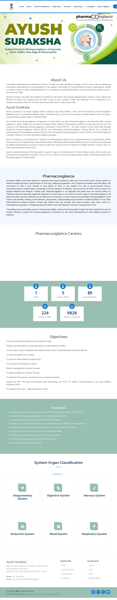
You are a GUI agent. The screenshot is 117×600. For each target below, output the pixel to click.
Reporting (78, 6)
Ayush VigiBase (104, 6)
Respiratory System (94, 534)
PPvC (91, 574)
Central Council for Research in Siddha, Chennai (42, 594)
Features (67, 6)
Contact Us (66, 578)
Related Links (67, 574)
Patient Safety (94, 578)
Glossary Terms (68, 569)
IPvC (91, 569)
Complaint (91, 6)
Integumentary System (22, 497)
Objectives (56, 6)
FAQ (64, 565)
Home (21, 6)
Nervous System (94, 495)
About (29, 6)
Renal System (58, 534)
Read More (58, 474)
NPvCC (91, 565)
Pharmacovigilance (42, 6)
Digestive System (58, 495)
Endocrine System (22, 534)
